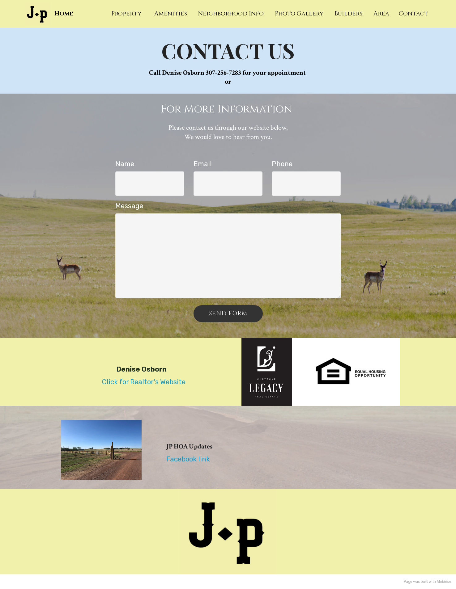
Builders (349, 14)
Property (128, 14)
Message (129, 206)
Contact (413, 14)
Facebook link (188, 459)
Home (63, 14)
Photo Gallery (299, 14)
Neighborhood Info (231, 14)
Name (124, 164)
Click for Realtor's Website (143, 382)
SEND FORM (228, 313)
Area (382, 14)
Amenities (171, 14)
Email (203, 164)
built (424, 581)
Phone (282, 164)
